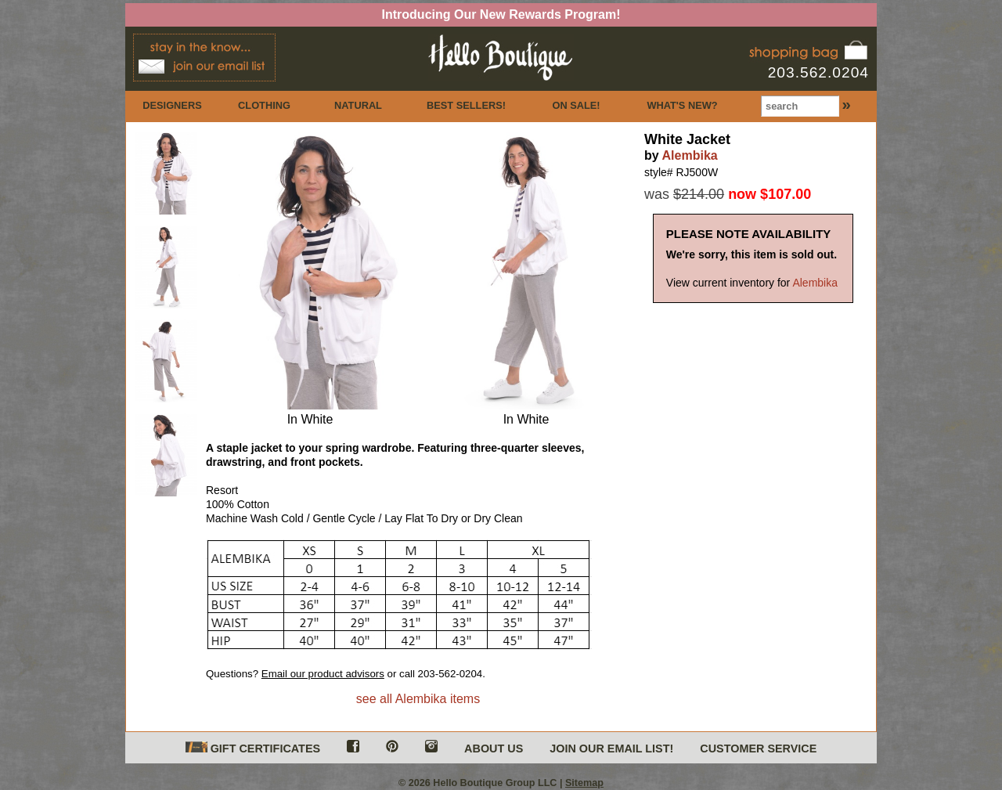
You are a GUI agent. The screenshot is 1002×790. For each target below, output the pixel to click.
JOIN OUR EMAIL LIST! (611, 748)
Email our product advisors (322, 674)
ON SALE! (576, 105)
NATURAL (358, 105)
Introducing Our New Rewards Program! (501, 14)
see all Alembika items (418, 698)
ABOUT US (493, 748)
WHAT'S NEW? (682, 105)
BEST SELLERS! (466, 105)
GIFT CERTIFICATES (253, 748)
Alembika (690, 155)
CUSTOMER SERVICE (758, 748)
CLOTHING (264, 105)
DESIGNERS (171, 105)
